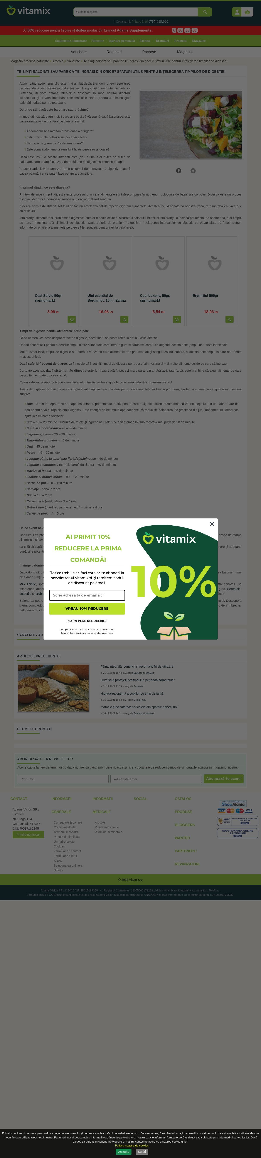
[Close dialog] (212, 524)
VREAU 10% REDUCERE (87, 609)
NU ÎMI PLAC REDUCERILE (87, 621)
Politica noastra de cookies (132, 1145)
